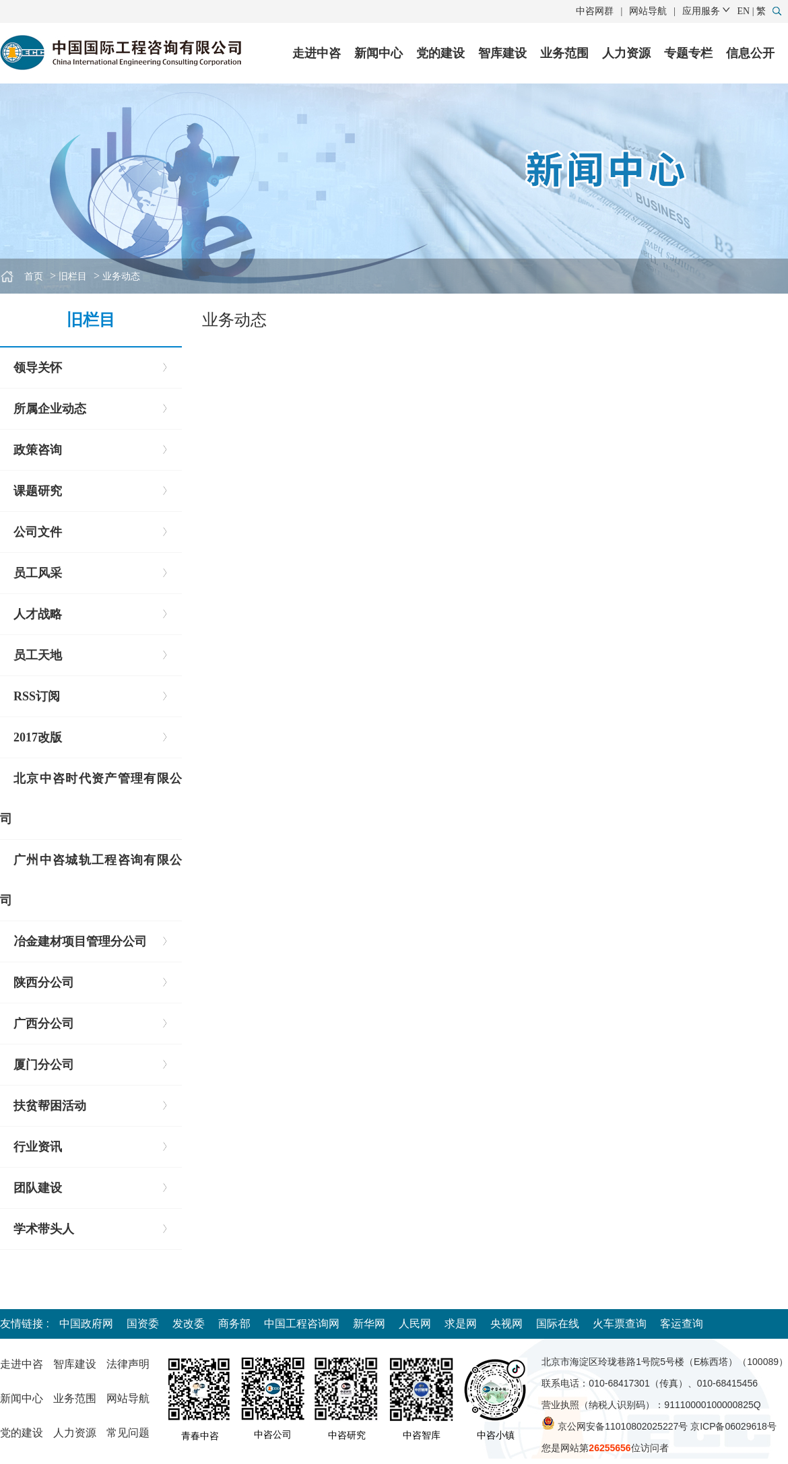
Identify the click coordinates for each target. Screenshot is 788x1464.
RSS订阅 (36, 696)
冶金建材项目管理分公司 (80, 941)
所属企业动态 (49, 408)
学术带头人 (43, 1229)
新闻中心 (378, 53)
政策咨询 (37, 450)
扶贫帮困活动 (49, 1105)
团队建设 (37, 1188)
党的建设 (440, 53)
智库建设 (502, 53)
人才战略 (37, 614)
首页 (33, 276)
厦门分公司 (43, 1064)
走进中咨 (316, 53)
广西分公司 (43, 1023)
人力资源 (626, 53)
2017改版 (37, 737)
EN (743, 11)
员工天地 (37, 655)
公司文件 (37, 532)
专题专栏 (688, 53)
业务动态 (121, 276)
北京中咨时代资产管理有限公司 (91, 799)
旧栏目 (73, 276)
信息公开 (750, 53)
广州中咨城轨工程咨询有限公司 (91, 880)
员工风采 (37, 573)
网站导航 (648, 11)
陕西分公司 (43, 982)
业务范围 (564, 53)
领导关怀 (37, 367)
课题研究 (37, 491)
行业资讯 (37, 1147)
